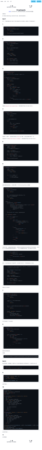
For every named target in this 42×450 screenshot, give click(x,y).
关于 (11, 1)
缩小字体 (39, 1)
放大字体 (33, 1)
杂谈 (5, 1)
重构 (31, 7)
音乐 (8, 1)
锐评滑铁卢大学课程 (11, 7)
